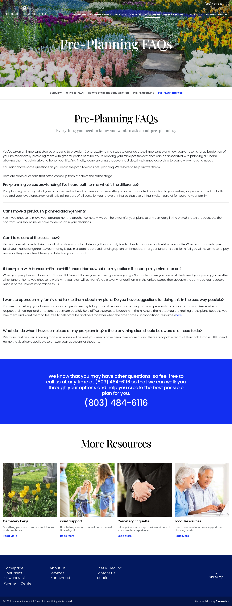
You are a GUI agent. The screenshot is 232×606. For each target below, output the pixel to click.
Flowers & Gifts (16, 577)
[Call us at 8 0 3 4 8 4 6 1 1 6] (213, 4)
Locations (104, 577)
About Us (58, 568)
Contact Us (105, 573)
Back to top (215, 577)
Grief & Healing (109, 568)
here (178, 315)
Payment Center (18, 583)
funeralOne (222, 601)
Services (57, 573)
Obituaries (13, 573)
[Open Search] (228, 4)
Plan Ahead (60, 577)
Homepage (14, 568)
